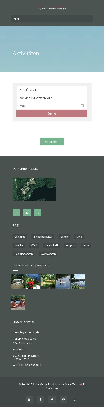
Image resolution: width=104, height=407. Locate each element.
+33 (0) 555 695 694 (28, 364)
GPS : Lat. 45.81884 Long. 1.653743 (26, 356)
